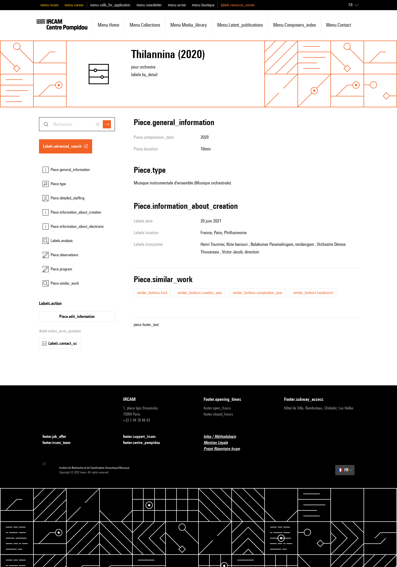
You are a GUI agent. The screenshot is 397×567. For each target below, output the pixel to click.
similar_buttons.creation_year (200, 292)
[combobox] (77, 124)
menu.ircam (49, 5)
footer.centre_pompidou (144, 442)
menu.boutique (203, 5)
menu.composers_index (294, 25)
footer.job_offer (57, 436)
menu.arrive (177, 5)
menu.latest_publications (240, 25)
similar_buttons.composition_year (258, 292)
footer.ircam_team (59, 442)
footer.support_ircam (142, 436)
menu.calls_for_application (110, 5)
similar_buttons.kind (152, 292)
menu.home (108, 25)
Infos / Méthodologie (223, 436)
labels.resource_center (238, 5)
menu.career (74, 5)
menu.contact (338, 25)
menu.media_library (188, 25)
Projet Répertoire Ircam (225, 449)
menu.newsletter (149, 5)
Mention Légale (219, 442)
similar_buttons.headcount (313, 292)
